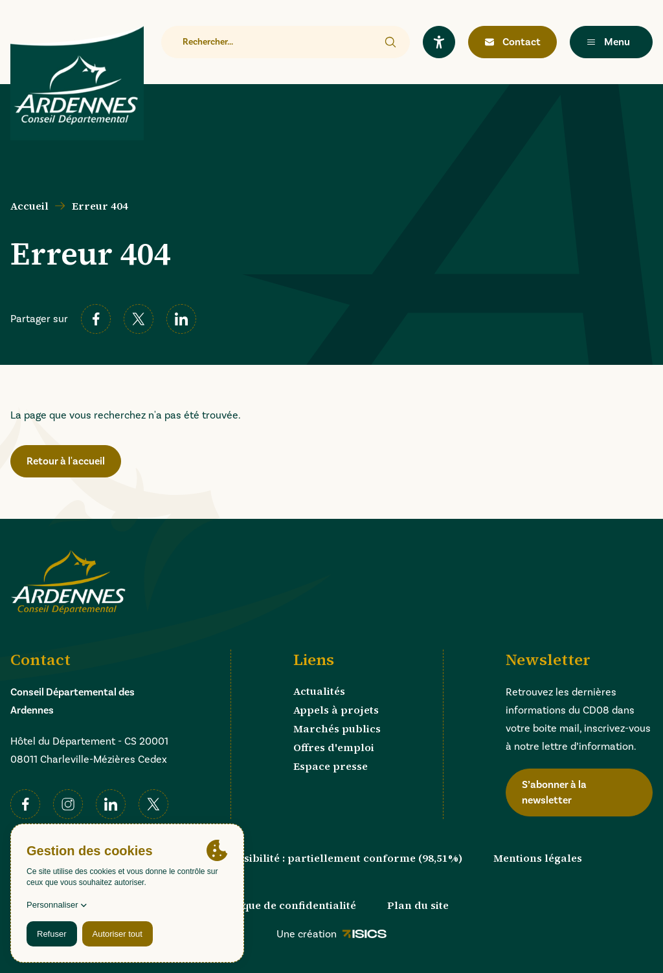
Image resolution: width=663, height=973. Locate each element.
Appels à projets (336, 710)
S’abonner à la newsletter (554, 792)
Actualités (319, 691)
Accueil (29, 206)
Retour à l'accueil (66, 461)
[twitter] (138, 319)
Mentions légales (537, 858)
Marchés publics (337, 728)
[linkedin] (181, 319)
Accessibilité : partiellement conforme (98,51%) (338, 858)
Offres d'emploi (333, 747)
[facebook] (96, 319)
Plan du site (418, 905)
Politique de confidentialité (285, 905)
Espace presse (330, 766)
